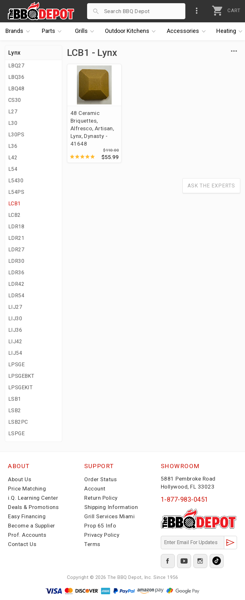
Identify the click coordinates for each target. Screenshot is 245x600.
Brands (19, 31)
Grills (86, 31)
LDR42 (16, 284)
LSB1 (14, 399)
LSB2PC (18, 422)
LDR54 (16, 295)
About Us (19, 479)
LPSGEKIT (20, 387)
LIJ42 (15, 341)
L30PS (16, 135)
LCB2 (14, 215)
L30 (12, 123)
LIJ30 (15, 318)
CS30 (14, 100)
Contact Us (22, 544)
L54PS (16, 192)
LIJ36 (15, 330)
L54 (12, 169)
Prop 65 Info (100, 525)
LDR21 (16, 238)
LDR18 (16, 227)
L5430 (15, 181)
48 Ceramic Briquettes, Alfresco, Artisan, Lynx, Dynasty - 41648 (92, 128)
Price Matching (27, 488)
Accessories (188, 31)
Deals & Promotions (33, 507)
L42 (12, 158)
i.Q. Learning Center (33, 498)
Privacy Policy (101, 535)
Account (95, 488)
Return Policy (101, 498)
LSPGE (16, 433)
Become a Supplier (31, 525)
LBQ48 (16, 89)
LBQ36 (16, 77)
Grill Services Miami (109, 516)
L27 (12, 112)
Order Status (100, 479)
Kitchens (132, 31)
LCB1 (14, 204)
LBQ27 (16, 66)
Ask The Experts (211, 186)
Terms (92, 544)
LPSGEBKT (21, 376)
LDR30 (16, 261)
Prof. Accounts (27, 535)
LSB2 (14, 410)
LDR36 (16, 273)
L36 (12, 146)
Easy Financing (27, 516)
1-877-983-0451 (184, 499)
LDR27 (16, 250)
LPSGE (16, 364)
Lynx (14, 52)
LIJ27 (15, 307)
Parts (53, 31)
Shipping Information (111, 507)
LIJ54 (15, 353)
